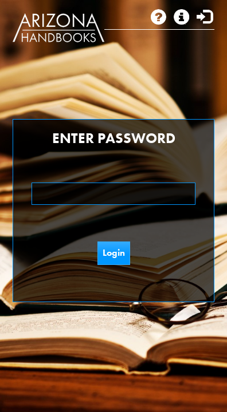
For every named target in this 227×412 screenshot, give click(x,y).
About (159, 17)
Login (205, 17)
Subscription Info (186, 17)
